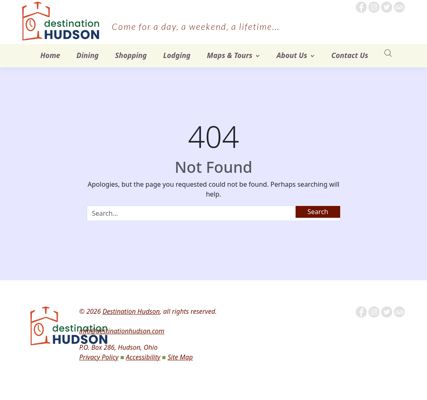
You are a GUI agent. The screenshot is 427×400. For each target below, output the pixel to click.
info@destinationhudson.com (121, 330)
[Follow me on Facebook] (361, 6)
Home (50, 55)
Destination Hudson (131, 311)
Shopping (131, 55)
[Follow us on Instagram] (374, 6)
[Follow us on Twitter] (386, 6)
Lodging (177, 55)
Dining (88, 55)
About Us (291, 55)
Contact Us (349, 55)
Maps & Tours (229, 55)
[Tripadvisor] (399, 6)
